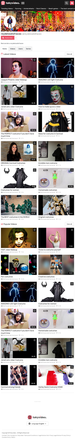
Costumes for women (10, 190)
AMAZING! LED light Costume (50, 80)
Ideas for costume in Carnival (50, 134)
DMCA (13, 437)
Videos (12, 49)
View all (69, 54)
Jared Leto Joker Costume (12, 107)
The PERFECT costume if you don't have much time (17, 135)
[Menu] (22, 3)
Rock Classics (41, 8)
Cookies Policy (6, 437)
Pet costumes (7, 277)
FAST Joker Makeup (9, 250)
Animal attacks (29, 8)
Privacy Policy (66, 435)
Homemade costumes (47, 190)
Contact (4, 435)
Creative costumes (46, 277)
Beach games (53, 8)
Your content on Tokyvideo (15, 435)
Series (28, 49)
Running (18, 8)
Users (20, 49)
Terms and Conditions (31, 435)
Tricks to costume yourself (49, 250)
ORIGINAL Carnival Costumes (13, 163)
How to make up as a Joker (49, 107)
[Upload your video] (72, 3)
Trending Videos (7, 8)
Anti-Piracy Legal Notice (54, 435)
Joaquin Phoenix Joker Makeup (14, 80)
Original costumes (46, 217)
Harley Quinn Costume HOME (50, 387)
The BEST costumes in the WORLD (15, 217)
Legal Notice (42, 435)
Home (4, 49)
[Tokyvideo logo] (10, 3)
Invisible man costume (47, 163)
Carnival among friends (10, 387)
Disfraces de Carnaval (9, 82)
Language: (37, 424)
